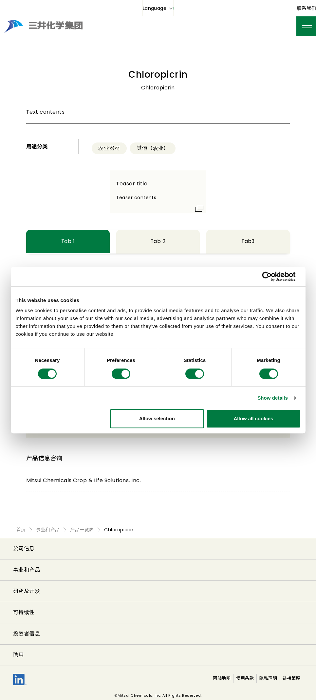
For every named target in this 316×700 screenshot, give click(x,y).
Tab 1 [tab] (68, 241)
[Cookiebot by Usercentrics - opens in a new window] (272, 276)
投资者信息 (26, 633)
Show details (272, 398)
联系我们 (306, 8)
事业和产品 (26, 570)
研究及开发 (26, 591)
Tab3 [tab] (248, 241)
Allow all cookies (253, 418)
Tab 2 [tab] (157, 241)
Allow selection (157, 418)
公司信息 (24, 548)
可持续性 (24, 612)
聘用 (18, 655)
